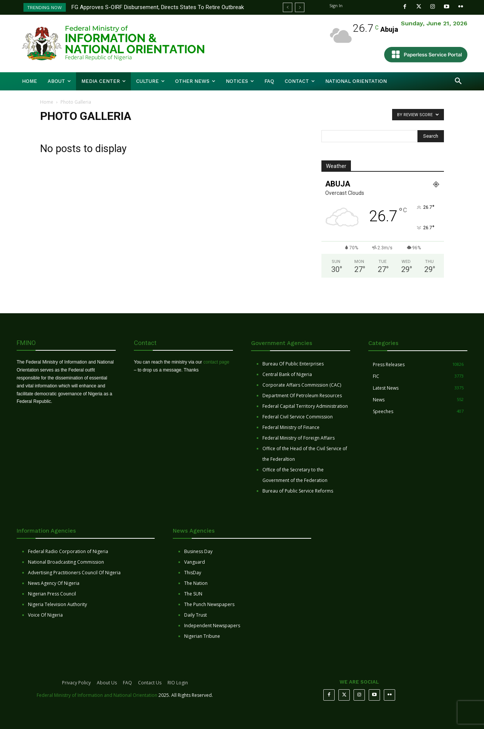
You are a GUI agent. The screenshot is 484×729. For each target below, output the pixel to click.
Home (46, 102)
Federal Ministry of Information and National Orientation (97, 695)
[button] (458, 81)
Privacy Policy (76, 682)
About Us (107, 682)
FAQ (127, 682)
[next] (299, 7)
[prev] (287, 7)
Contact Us (149, 682)
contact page (216, 362)
